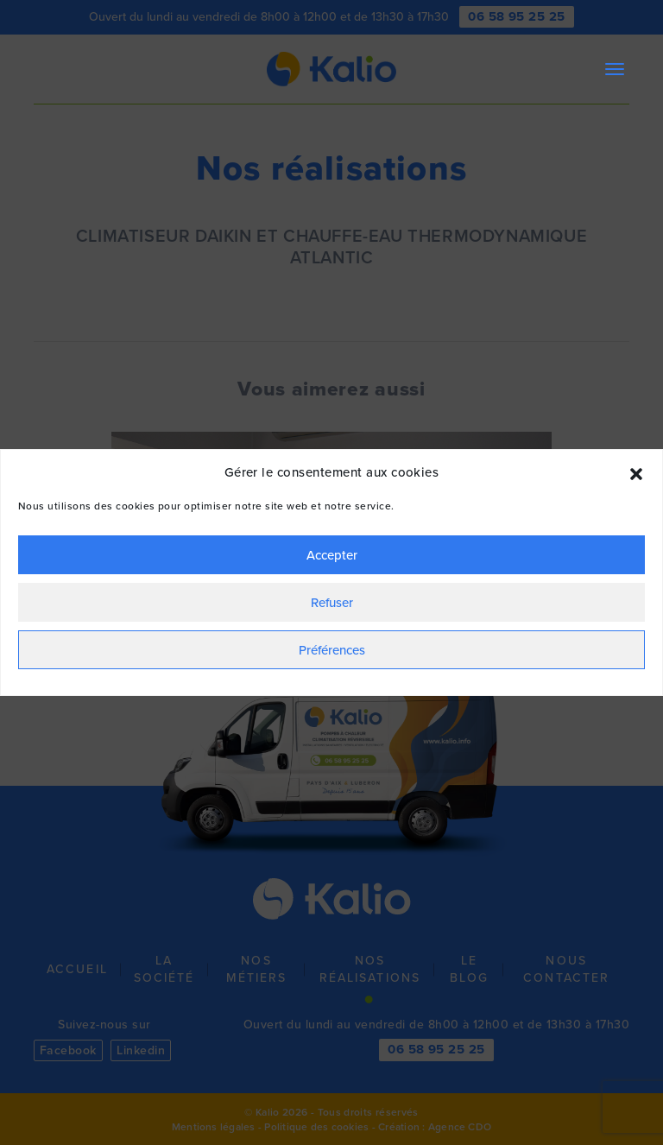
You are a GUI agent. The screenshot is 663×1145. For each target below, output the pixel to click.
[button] (636, 472)
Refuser (332, 602)
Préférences (332, 650)
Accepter (331, 555)
